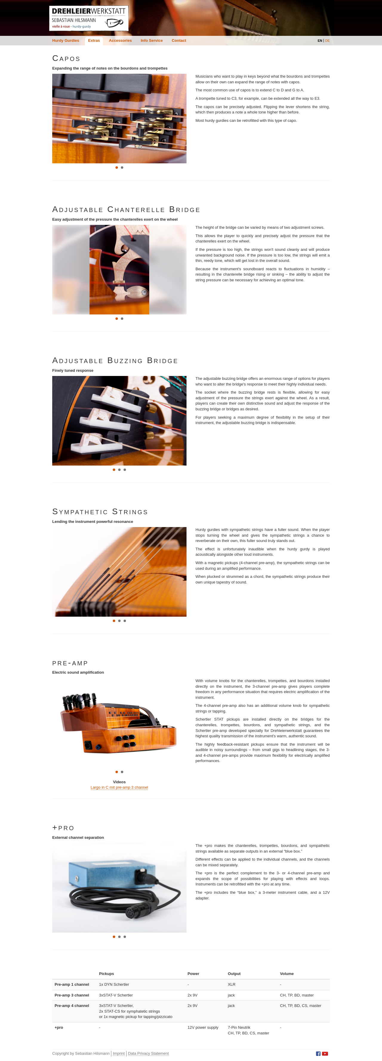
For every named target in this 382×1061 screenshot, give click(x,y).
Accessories (120, 40)
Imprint (119, 1053)
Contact (179, 40)
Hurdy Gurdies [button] (65, 40)
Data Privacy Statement (148, 1053)
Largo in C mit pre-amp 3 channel (119, 787)
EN (320, 40)
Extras (94, 40)
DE (327, 40)
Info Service (152, 40)
